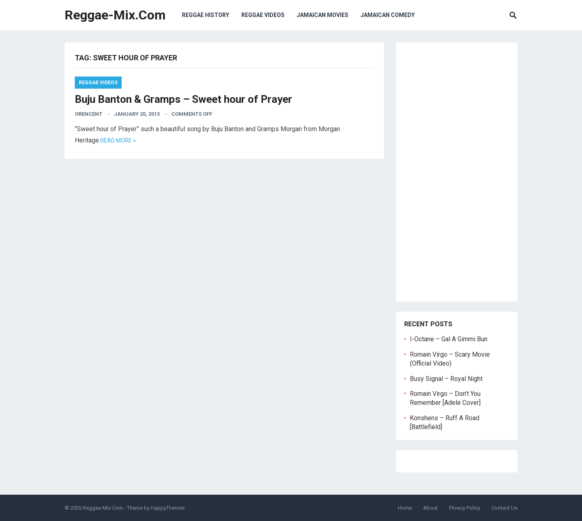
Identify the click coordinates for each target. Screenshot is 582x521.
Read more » (118, 140)
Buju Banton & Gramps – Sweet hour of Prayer (183, 99)
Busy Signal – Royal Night (446, 379)
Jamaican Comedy (388, 15)
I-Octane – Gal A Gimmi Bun (448, 339)
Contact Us (504, 508)
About (430, 508)
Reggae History (205, 15)
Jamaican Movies (322, 15)
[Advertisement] (456, 172)
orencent (88, 114)
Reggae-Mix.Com (115, 15)
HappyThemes (168, 508)
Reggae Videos (263, 15)
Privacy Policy (464, 508)
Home (405, 508)
